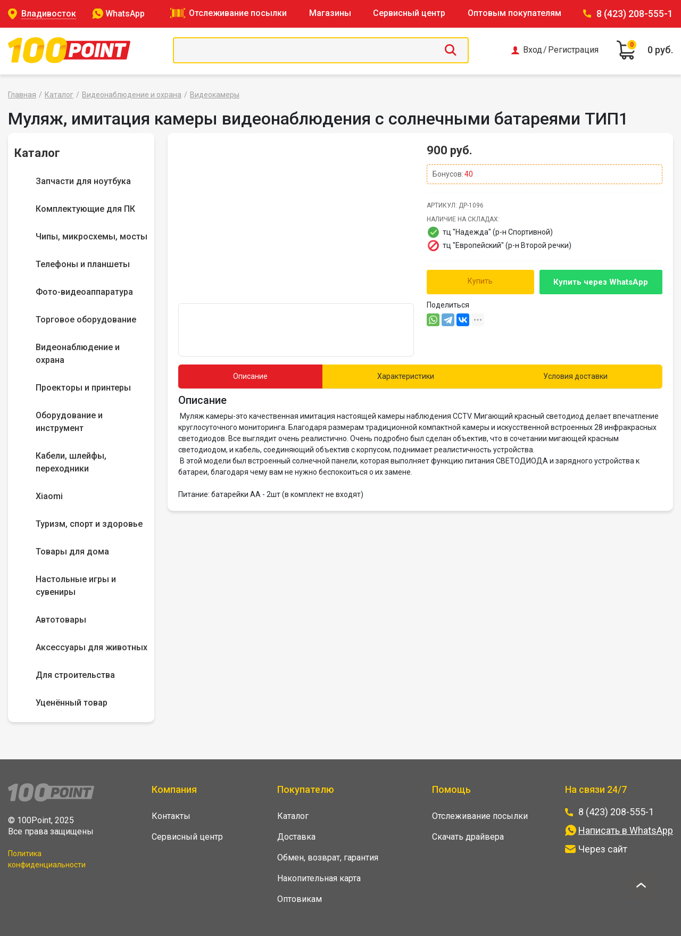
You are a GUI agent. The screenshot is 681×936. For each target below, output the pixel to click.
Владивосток (48, 14)
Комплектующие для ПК (85, 209)
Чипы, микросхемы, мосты (91, 236)
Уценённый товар (71, 703)
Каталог (59, 94)
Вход (532, 50)
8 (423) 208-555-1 (634, 13)
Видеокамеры (214, 94)
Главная (22, 94)
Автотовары (61, 620)
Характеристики (405, 376)
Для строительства (75, 675)
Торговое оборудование (86, 319)
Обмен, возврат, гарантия (327, 857)
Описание (250, 376)
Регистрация (573, 50)
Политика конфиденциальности (47, 859)
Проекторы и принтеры (83, 388)
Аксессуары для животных (91, 647)
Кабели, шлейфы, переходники (71, 462)
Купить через (600, 282)
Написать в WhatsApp (625, 830)
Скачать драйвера (468, 837)
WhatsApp (125, 14)
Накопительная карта (319, 878)
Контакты (171, 816)
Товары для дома (72, 551)
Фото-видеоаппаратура (84, 292)
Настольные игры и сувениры (76, 585)
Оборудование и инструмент (69, 421)
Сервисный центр (409, 13)
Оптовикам (299, 899)
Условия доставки (575, 376)
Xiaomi (49, 496)
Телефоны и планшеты (83, 264)
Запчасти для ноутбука (83, 181)
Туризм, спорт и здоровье (89, 524)
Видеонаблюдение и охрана (131, 94)
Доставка (296, 837)
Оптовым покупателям (514, 13)
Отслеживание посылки (238, 13)
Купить (480, 281)
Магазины (330, 13)
